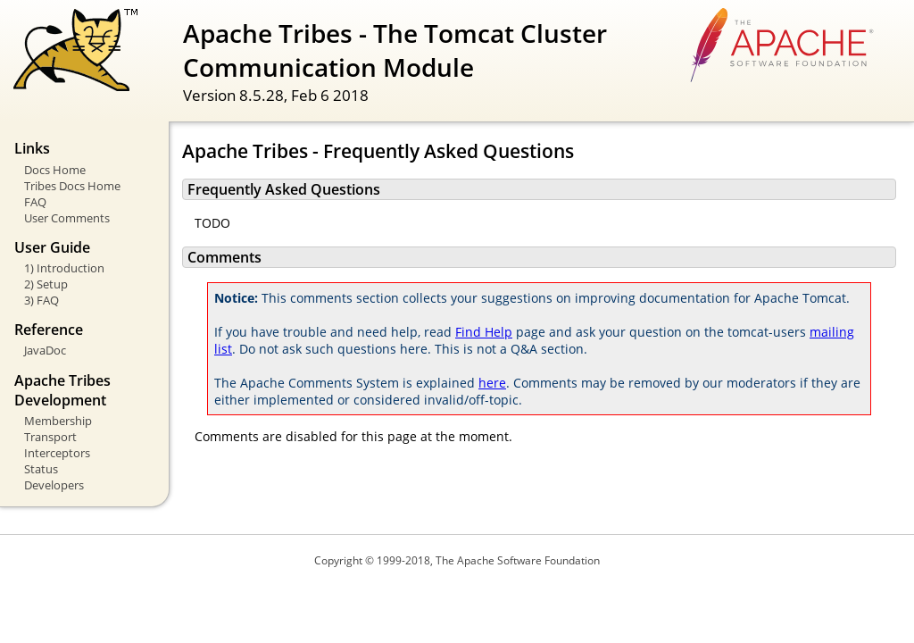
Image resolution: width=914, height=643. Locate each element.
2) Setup (46, 284)
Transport (50, 437)
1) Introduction (64, 268)
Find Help (483, 331)
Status (41, 469)
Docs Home (55, 170)
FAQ (35, 202)
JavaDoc (45, 350)
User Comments (67, 218)
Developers (54, 485)
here (492, 382)
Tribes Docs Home (72, 186)
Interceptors (57, 453)
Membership (58, 421)
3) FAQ (41, 300)
